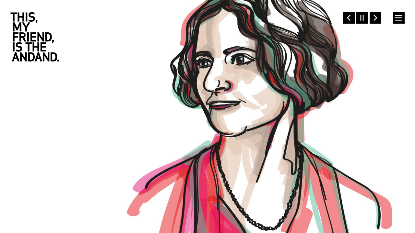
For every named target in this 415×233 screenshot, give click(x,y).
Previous (349, 18)
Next (375, 18)
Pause (362, 18)
